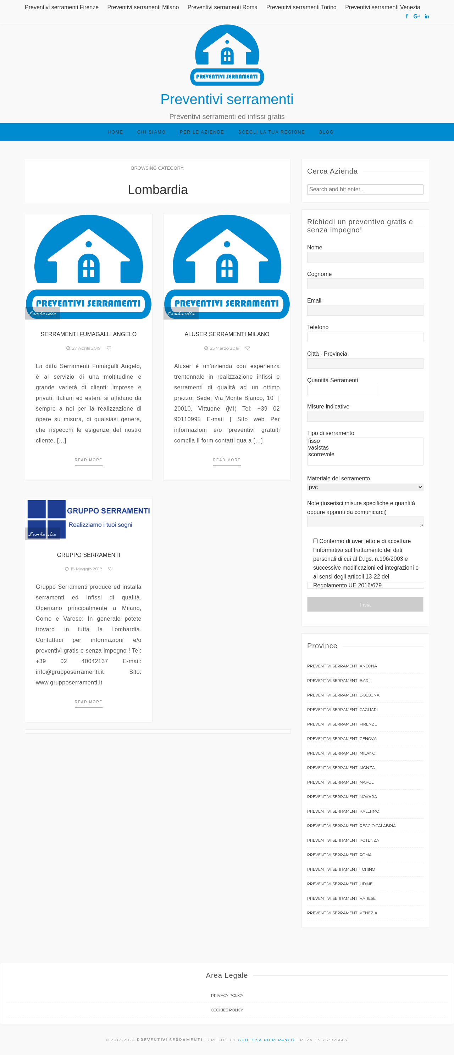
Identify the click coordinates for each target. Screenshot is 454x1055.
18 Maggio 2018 (84, 568)
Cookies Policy (227, 1010)
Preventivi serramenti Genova (342, 738)
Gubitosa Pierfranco (266, 1040)
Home (115, 132)
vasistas (365, 448)
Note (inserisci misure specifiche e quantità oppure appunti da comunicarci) (365, 514)
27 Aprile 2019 (83, 348)
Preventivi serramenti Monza (341, 767)
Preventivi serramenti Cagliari (342, 709)
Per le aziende (202, 132)
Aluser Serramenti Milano (226, 334)
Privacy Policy (227, 995)
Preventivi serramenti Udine (339, 883)
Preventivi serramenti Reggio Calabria (351, 825)
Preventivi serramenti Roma (223, 7)
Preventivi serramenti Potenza (343, 840)
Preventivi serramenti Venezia (382, 7)
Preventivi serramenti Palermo (343, 811)
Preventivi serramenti (227, 99)
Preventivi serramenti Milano (143, 7)
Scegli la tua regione (271, 132)
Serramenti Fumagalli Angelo (89, 334)
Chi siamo (151, 132)
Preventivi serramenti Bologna (343, 695)
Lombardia (43, 313)
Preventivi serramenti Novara (342, 796)
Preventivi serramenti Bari (338, 680)
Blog (326, 132)
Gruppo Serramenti (89, 555)
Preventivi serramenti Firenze (62, 7)
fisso (365, 441)
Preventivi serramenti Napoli (341, 782)
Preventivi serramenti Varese (341, 898)
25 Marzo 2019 (221, 348)
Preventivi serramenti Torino (301, 7)
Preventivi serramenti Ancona (342, 666)
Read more (89, 460)
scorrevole (365, 454)
